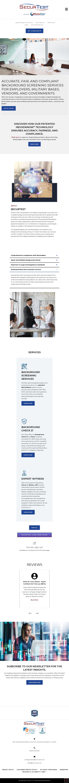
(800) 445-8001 (34, 751)
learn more (28, 403)
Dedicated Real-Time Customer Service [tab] (26, 269)
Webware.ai (46, 780)
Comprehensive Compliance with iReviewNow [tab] (28, 255)
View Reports (40, 22)
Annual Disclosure (37, 25)
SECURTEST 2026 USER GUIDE (34, 535)
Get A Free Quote (34, 31)
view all (34, 527)
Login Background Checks (24, 22)
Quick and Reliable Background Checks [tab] (26, 260)
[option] (34, 589)
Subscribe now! (34, 682)
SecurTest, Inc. (29, 780)
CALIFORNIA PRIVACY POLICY (27, 769)
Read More (34, 600)
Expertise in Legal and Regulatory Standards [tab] (28, 265)
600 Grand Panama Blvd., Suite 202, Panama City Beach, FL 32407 (34, 742)
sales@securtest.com (34, 763)
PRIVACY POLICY (8, 769)
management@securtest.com (35, 759)
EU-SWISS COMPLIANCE (48, 769)
